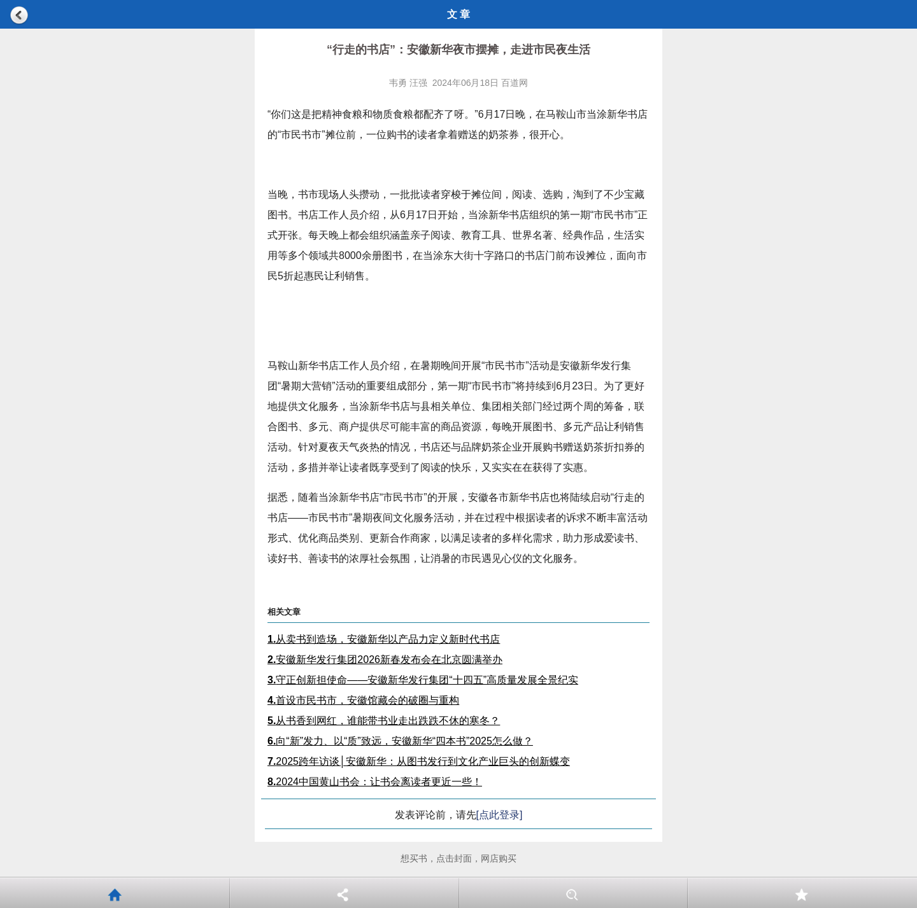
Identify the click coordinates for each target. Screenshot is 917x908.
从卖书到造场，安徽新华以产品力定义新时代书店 (383, 639)
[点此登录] (499, 814)
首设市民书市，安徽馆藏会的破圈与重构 (363, 700)
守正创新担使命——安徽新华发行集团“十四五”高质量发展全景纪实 (422, 679)
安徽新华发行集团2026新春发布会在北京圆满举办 (384, 659)
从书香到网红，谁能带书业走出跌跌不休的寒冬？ (383, 720)
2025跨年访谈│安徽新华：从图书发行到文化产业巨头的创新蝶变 (418, 761)
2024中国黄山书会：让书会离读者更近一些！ (374, 781)
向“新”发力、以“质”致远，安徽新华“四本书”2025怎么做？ (400, 741)
